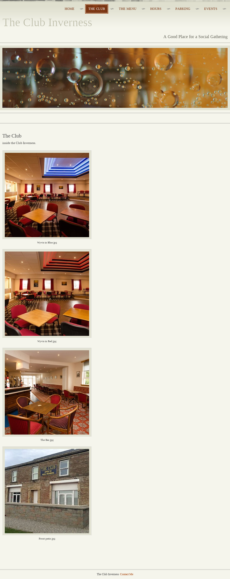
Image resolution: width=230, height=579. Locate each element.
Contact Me (126, 574)
